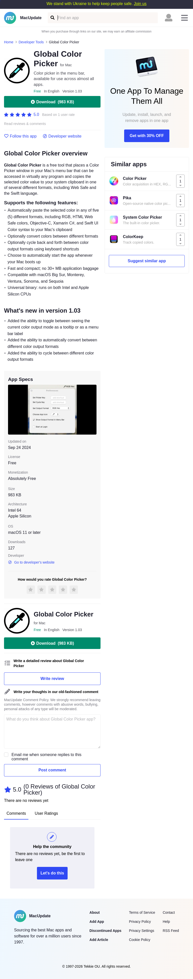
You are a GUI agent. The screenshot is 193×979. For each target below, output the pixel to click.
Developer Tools (31, 42)
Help (166, 921)
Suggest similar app (147, 261)
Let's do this (52, 873)
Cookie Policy (139, 939)
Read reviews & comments (25, 124)
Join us (140, 3)
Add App (96, 921)
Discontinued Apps (105, 930)
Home (8, 42)
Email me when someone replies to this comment (46, 757)
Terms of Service (142, 912)
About (94, 912)
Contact (169, 912)
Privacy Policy (140, 921)
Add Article (98, 939)
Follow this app (20, 136)
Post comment (52, 770)
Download (52, 102)
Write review (52, 678)
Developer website (62, 136)
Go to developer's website (31, 562)
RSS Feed (171, 930)
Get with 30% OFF (147, 135)
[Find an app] (52, 18)
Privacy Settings (141, 930)
